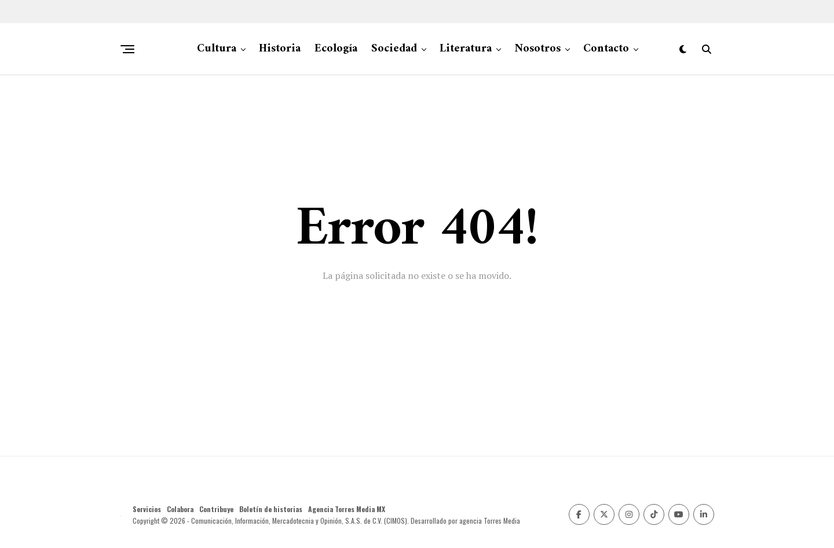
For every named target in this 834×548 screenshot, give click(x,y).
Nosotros (537, 49)
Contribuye (216, 509)
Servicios (147, 509)
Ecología (335, 49)
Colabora (180, 509)
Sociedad (394, 49)
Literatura (466, 49)
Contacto (606, 49)
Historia (280, 49)
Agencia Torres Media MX (346, 509)
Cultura (216, 49)
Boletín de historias (270, 509)
